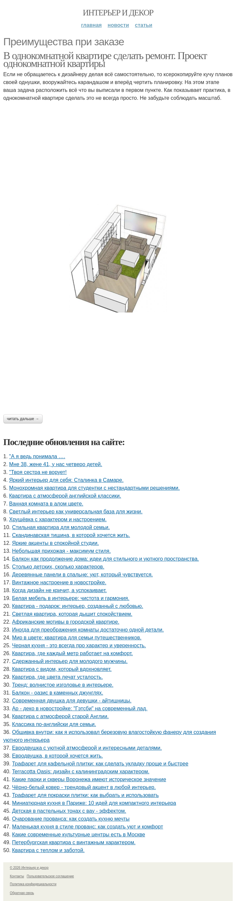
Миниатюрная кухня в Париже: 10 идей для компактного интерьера (94, 803)
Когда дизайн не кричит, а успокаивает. (59, 590)
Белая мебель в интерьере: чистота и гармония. (70, 598)
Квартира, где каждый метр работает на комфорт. (72, 653)
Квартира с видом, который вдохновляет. (62, 669)
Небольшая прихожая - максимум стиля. (61, 551)
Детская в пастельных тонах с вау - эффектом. (69, 811)
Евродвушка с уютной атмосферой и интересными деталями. (87, 748)
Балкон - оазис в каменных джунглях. (57, 693)
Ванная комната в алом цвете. (46, 503)
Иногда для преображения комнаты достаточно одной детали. (88, 630)
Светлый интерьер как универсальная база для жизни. (76, 511)
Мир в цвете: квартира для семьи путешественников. (77, 637)
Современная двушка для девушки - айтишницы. (71, 700)
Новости (118, 25)
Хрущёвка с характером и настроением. (58, 519)
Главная (91, 25)
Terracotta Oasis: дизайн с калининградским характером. (80, 771)
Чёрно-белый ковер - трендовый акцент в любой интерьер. (84, 787)
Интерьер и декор (118, 12)
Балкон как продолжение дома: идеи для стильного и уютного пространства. (105, 559)
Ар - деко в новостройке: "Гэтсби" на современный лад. (80, 708)
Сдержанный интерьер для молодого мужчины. (70, 661)
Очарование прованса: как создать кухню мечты (71, 819)
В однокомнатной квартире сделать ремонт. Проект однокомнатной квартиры (105, 59)
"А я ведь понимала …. (37, 456)
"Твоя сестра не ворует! (38, 472)
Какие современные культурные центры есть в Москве (78, 834)
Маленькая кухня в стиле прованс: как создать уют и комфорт (87, 826)
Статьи (143, 25)
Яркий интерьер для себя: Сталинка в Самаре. (66, 480)
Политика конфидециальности (33, 884)
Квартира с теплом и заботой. (48, 850)
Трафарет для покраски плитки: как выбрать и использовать (85, 795)
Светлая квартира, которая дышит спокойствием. (72, 614)
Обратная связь (22, 893)
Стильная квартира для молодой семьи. (61, 527)
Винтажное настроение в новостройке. (59, 582)
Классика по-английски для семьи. (54, 724)
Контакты (17, 876)
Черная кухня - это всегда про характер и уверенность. (79, 645)
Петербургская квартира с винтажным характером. (74, 842)
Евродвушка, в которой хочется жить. (57, 756)
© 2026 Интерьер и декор (29, 867)
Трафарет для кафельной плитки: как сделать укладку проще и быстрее (100, 763)
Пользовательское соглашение (50, 876)
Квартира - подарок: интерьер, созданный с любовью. (77, 606)
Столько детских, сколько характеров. (58, 566)
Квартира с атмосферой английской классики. (65, 496)
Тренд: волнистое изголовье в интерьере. (62, 685)
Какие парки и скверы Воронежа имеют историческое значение (89, 779)
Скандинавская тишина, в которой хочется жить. (71, 535)
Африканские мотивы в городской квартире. (65, 622)
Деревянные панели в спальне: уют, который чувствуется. (82, 574)
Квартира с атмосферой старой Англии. (60, 716)
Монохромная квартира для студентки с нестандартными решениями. (94, 488)
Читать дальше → (23, 419)
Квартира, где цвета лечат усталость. (57, 677)
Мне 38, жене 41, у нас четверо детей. (55, 464)
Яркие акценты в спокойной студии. (55, 543)
